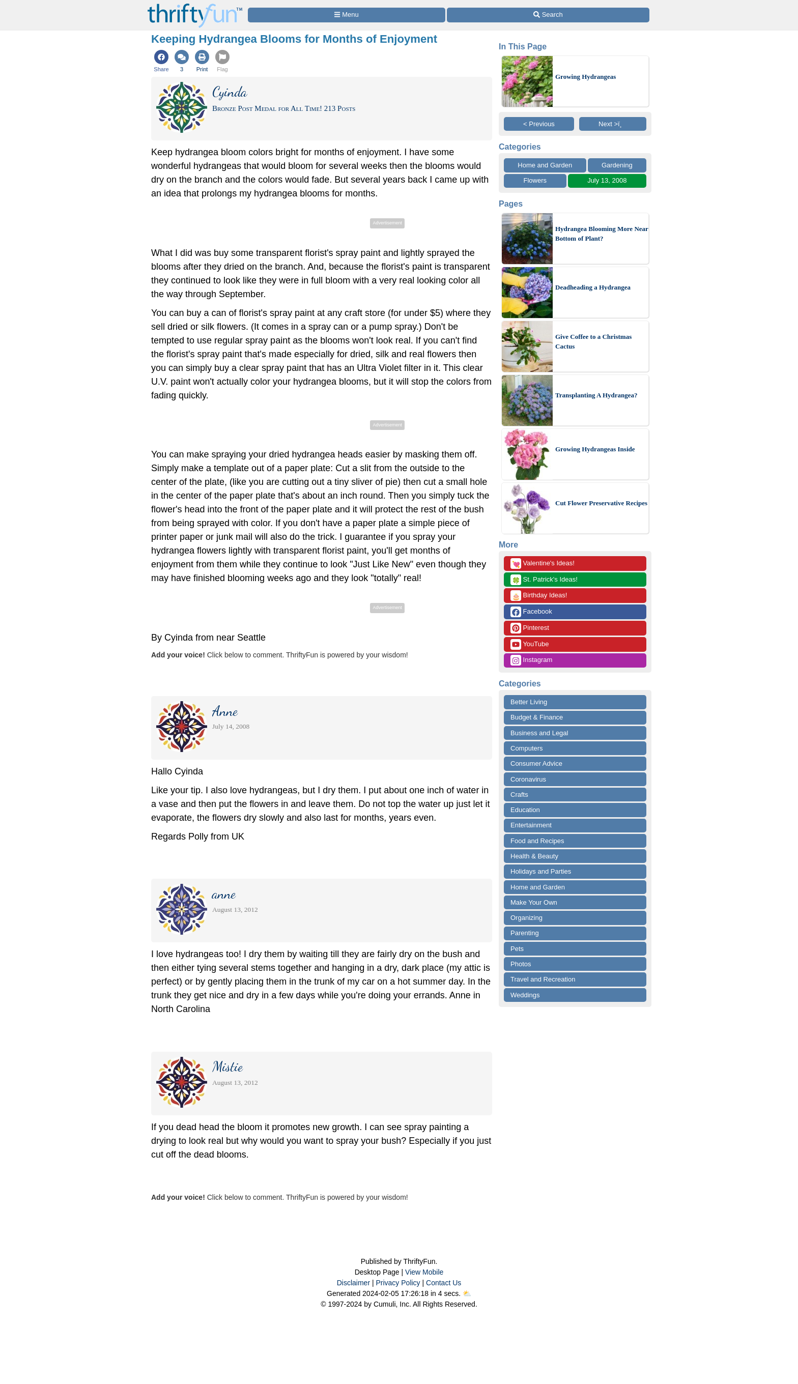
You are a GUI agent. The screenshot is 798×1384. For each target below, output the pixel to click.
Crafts (519, 794)
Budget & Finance (536, 717)
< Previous (539, 124)
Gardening (617, 165)
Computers (526, 748)
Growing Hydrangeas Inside (595, 449)
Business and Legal (539, 733)
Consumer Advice (536, 763)
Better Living (528, 702)
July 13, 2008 (606, 180)
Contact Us (443, 1283)
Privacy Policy (398, 1283)
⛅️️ (467, 1293)
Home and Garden (545, 165)
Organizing (526, 917)
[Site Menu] (346, 15)
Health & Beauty (534, 856)
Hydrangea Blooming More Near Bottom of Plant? (601, 234)
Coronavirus (528, 779)
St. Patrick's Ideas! (544, 579)
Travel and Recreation (542, 979)
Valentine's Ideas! (542, 563)
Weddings (525, 995)
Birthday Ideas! (538, 595)
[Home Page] (195, 6)
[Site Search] (548, 15)
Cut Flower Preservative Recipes (601, 503)
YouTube (529, 644)
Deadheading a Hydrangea (593, 287)
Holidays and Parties (540, 871)
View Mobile (424, 1272)
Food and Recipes (537, 841)
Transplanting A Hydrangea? (596, 395)
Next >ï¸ (612, 124)
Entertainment (531, 825)
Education (525, 810)
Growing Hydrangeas (585, 76)
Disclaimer (353, 1283)
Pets (517, 949)
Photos (520, 964)
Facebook (531, 612)
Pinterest (529, 628)
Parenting (524, 933)
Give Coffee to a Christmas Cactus (593, 342)
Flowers (535, 180)
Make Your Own (533, 902)
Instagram (531, 660)
